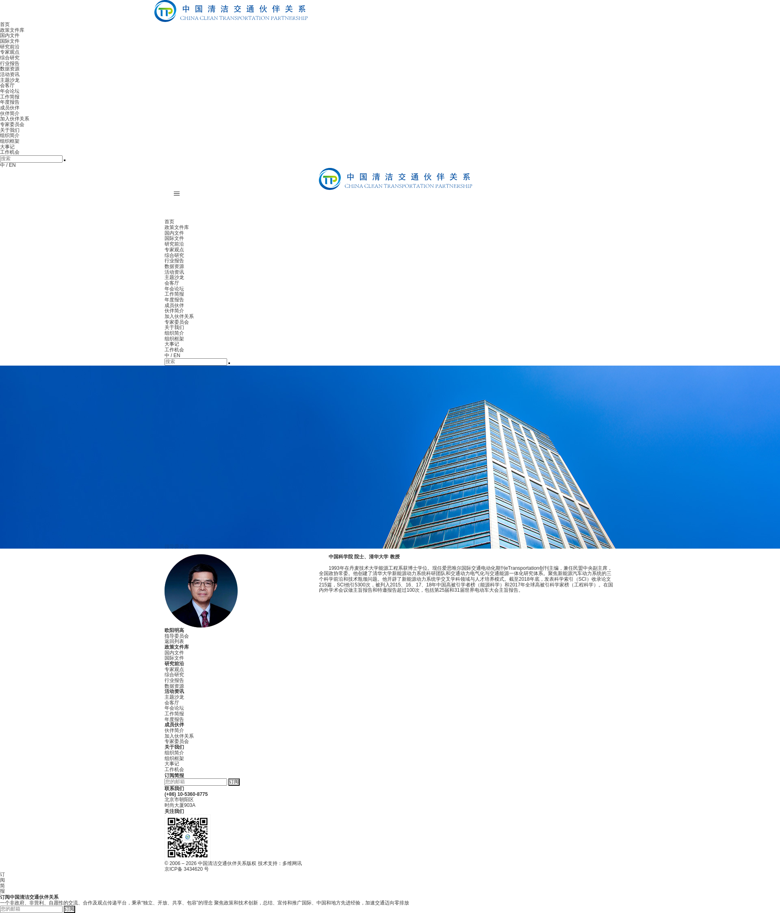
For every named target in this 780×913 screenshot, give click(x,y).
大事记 (7, 147)
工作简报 (10, 97)
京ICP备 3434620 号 (187, 869)
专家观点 (10, 52)
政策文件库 (12, 30)
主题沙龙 (10, 80)
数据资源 (10, 69)
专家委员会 (12, 124)
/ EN (10, 165)
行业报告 (10, 63)
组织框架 (10, 141)
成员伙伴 (10, 108)
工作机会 (10, 152)
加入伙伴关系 (14, 119)
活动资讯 (10, 74)
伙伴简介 (10, 113)
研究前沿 (10, 47)
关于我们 (10, 130)
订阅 (234, 781)
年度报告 (10, 102)
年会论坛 (10, 91)
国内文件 (10, 35)
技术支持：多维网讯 (280, 863)
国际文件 (10, 41)
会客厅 (7, 85)
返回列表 (174, 641)
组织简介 (10, 135)
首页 (5, 24)
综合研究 (10, 58)
